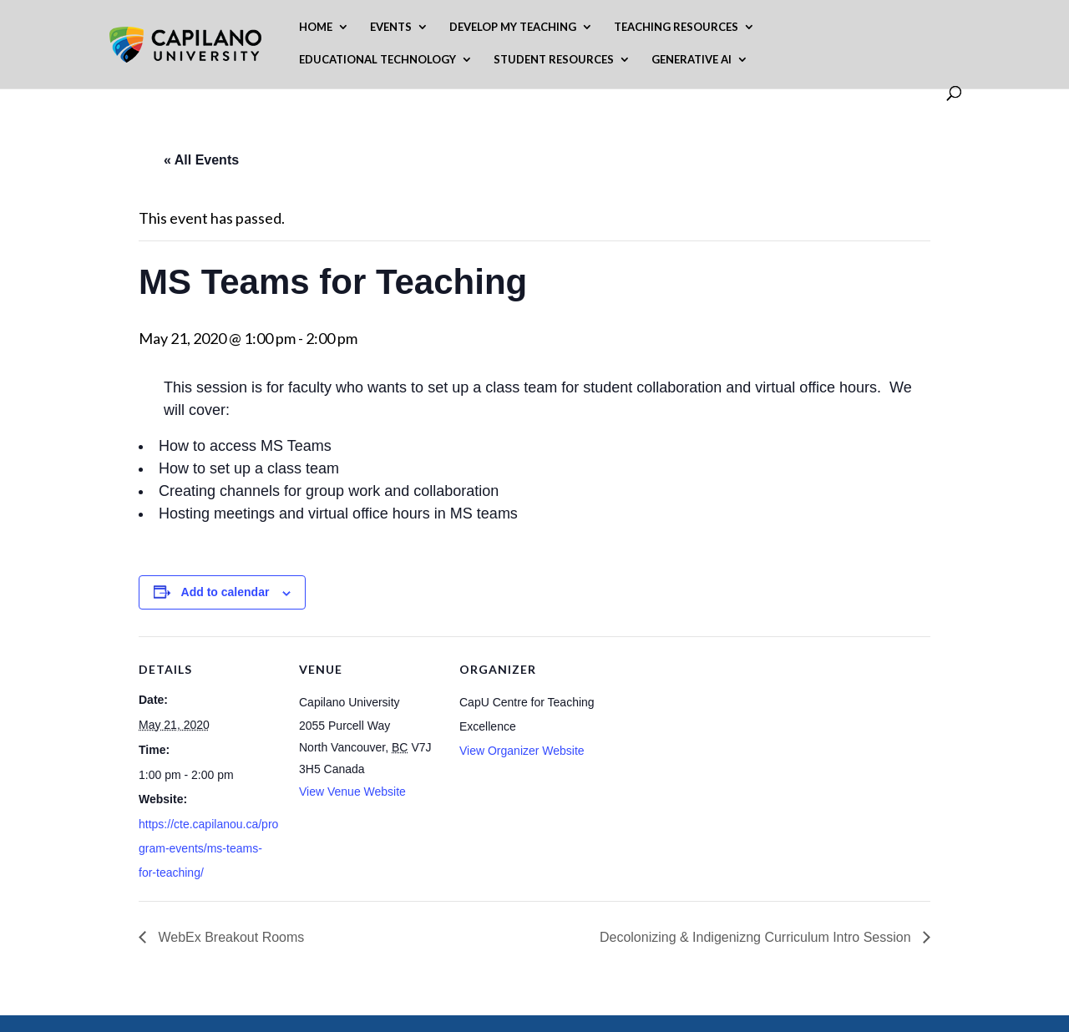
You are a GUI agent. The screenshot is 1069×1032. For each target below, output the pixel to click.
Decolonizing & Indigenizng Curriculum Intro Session (757, 937)
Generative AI (691, 59)
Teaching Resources (676, 27)
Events (391, 27)
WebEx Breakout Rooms (229, 937)
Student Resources (554, 59)
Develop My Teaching (512, 27)
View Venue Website (352, 791)
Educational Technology (377, 59)
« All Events (201, 160)
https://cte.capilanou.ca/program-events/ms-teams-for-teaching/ (208, 848)
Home (315, 27)
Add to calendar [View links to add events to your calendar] (225, 592)
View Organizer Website (522, 750)
